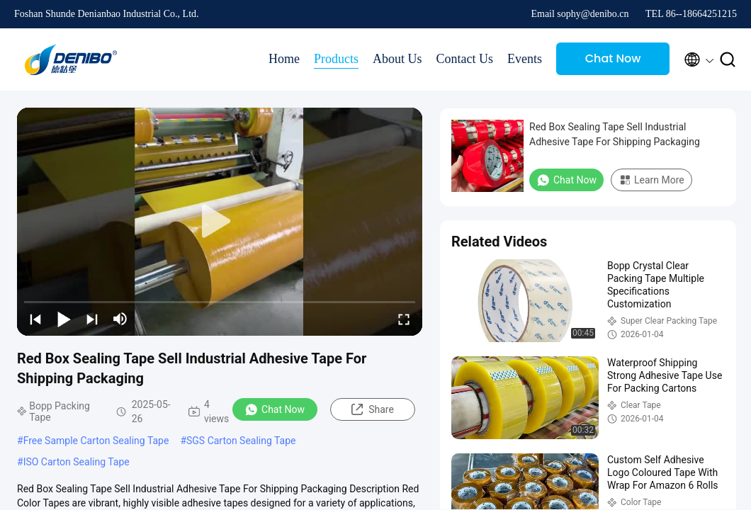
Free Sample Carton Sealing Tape (96, 440)
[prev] (35, 318)
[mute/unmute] (120, 318)
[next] (92, 318)
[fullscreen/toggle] (404, 318)
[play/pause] (64, 318)
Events (524, 59)
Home (284, 59)
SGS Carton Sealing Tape (241, 440)
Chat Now (613, 58)
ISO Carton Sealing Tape (76, 462)
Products (336, 59)
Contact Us (465, 59)
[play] (219, 221)
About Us (397, 59)
